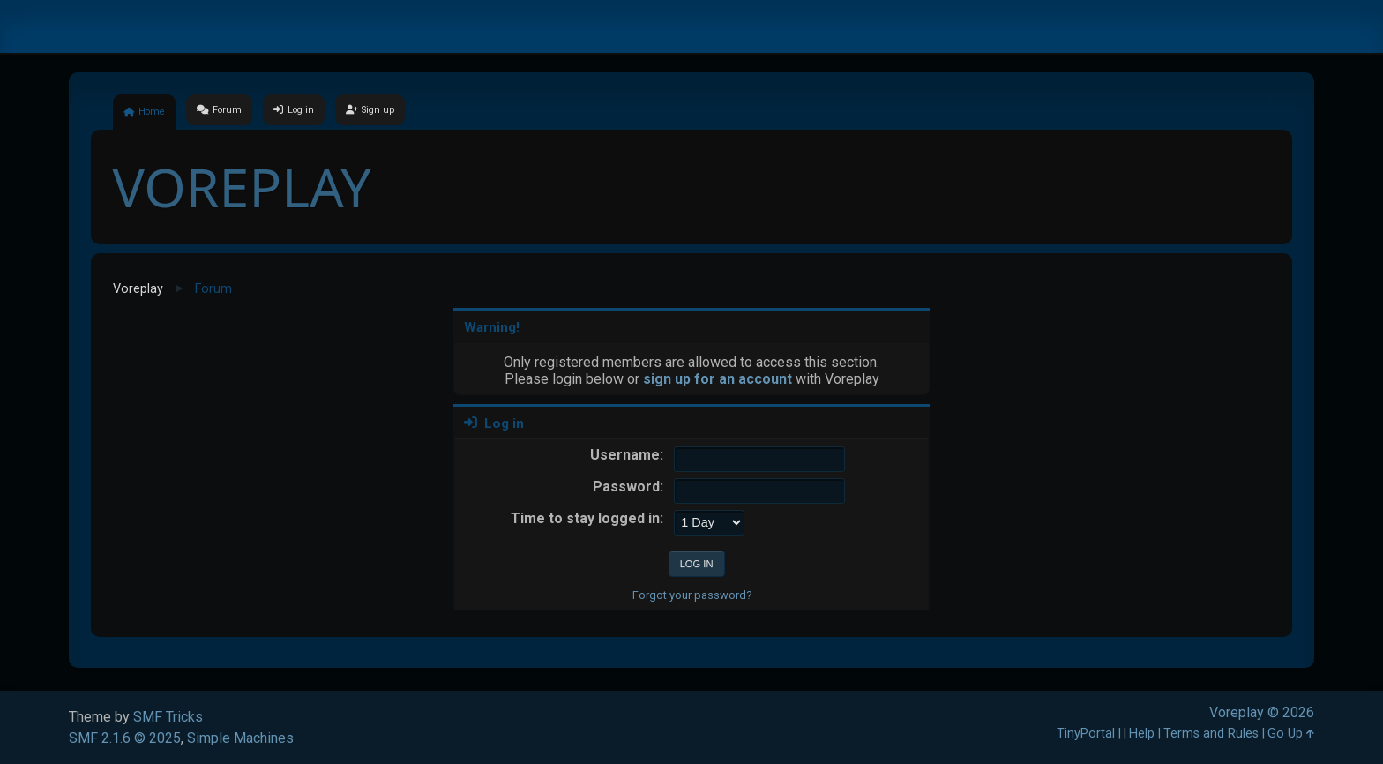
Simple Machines (240, 738)
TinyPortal (1086, 733)
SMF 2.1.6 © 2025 (125, 738)
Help (1142, 733)
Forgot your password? (691, 595)
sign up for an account (717, 379)
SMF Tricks (168, 716)
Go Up (1290, 733)
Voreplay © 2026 (1261, 712)
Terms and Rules (1211, 733)
